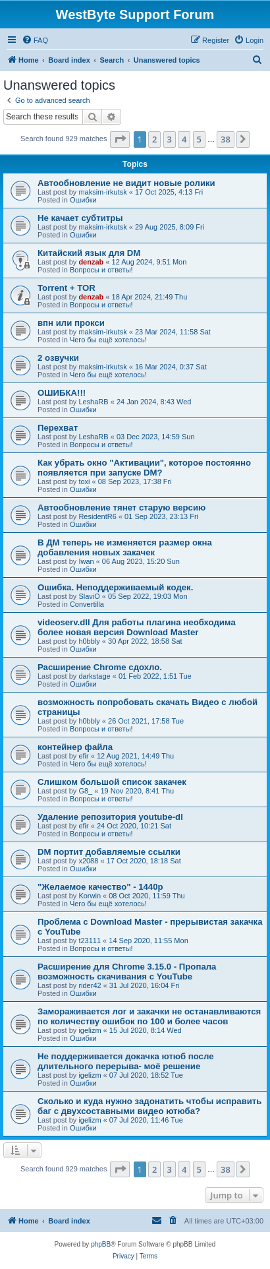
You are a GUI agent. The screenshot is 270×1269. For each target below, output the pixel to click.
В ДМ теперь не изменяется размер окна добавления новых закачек (125, 547)
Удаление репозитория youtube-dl (110, 817)
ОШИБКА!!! (62, 393)
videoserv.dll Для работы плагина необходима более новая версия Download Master (137, 627)
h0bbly (88, 641)
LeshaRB (93, 402)
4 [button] (184, 139)
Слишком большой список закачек (112, 782)
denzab (90, 262)
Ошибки (83, 200)
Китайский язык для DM (89, 253)
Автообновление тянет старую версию (121, 507)
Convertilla (87, 604)
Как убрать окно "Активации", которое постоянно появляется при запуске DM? (144, 468)
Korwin (89, 896)
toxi (84, 481)
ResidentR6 (97, 516)
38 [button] (225, 139)
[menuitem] (35, 40)
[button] (120, 139)
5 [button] (199, 139)
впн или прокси (71, 323)
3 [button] (169, 139)
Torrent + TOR (66, 288)
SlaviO (88, 596)
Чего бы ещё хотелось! (108, 340)
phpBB (101, 1244)
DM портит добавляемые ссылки (109, 852)
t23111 (89, 940)
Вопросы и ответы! (101, 270)
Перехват (58, 428)
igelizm (89, 1030)
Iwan (86, 561)
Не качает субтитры (80, 218)
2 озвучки (58, 358)
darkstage (94, 676)
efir (83, 756)
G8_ (85, 791)
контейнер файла (75, 747)
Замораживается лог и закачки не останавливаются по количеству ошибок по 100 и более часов (149, 1016)
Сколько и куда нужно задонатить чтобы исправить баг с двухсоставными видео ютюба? (149, 1106)
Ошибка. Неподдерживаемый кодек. (115, 587)
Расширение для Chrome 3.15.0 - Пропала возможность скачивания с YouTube (127, 971)
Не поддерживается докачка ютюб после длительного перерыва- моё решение (125, 1061)
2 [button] (154, 139)
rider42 (89, 985)
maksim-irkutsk (102, 192)
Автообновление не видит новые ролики (126, 183)
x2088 (88, 861)
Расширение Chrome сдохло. (100, 667)
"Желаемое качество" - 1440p (100, 887)
